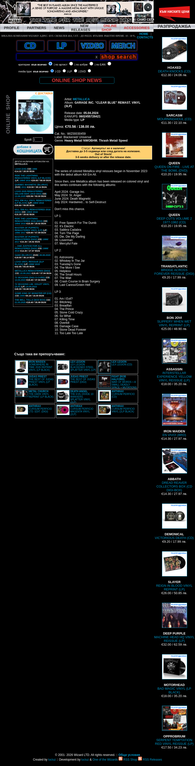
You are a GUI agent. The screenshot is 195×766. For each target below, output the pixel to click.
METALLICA (81, 99)
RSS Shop (128, 759)
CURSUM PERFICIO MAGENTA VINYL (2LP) (81, 410)
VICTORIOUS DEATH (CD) (174, 522)
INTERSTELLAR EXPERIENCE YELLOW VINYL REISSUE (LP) (174, 360)
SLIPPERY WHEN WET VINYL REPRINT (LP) (174, 307)
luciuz (52, 759)
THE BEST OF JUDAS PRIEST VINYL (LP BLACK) (41, 380)
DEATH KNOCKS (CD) (174, 55)
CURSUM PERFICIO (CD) (123, 394)
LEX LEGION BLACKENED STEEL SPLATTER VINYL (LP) (83, 365)
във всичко (39, 64)
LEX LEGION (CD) (122, 363)
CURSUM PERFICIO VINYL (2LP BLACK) (123, 409)
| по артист (60, 64)
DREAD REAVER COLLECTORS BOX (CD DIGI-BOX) (174, 470)
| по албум (81, 64)
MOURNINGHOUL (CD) (174, 103)
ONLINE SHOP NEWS (77, 80)
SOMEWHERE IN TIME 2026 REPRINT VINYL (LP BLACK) (40, 365)
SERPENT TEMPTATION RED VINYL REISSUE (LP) (174, 726)
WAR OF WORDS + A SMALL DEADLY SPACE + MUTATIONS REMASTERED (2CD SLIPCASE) (117, 383)
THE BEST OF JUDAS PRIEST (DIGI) (82, 379)
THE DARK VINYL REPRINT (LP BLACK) (41, 394)
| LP (69, 71)
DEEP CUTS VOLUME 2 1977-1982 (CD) (174, 204)
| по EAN (100, 64)
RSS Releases (150, 759)
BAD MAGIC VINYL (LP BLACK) (174, 674)
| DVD (82, 71)
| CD (58, 71)
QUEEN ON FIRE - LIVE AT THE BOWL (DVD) (174, 152)
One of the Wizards (105, 759)
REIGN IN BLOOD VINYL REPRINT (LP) (174, 571)
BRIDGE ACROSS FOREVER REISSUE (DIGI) (174, 256)
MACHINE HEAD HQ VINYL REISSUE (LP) (174, 623)
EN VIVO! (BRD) (174, 415)
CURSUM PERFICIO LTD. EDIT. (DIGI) (40, 409)
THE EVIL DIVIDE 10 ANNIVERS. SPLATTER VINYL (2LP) (81, 397)
